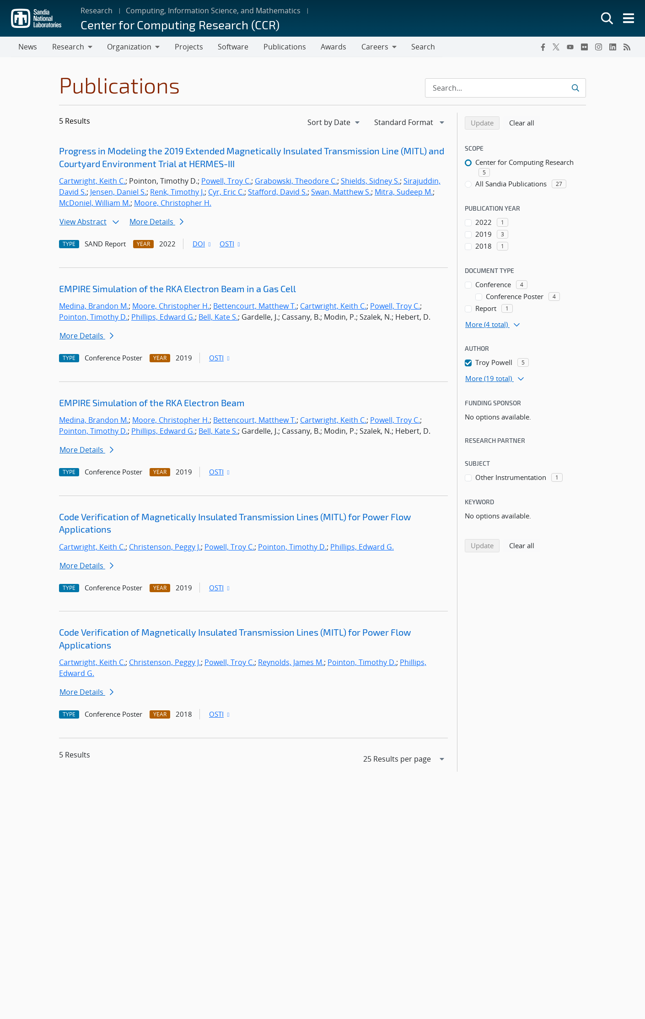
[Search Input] (505, 88)
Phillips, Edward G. (163, 317)
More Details (156, 222)
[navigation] (334, 123)
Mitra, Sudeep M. (404, 192)
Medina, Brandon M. (94, 306)
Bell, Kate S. (218, 317)
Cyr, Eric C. (226, 192)
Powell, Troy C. (226, 181)
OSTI (231, 244)
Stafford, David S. (277, 192)
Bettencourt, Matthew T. (254, 306)
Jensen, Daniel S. (118, 192)
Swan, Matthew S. (341, 192)
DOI (202, 244)
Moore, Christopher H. (172, 203)
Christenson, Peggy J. (165, 547)
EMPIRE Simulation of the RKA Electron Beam (152, 403)
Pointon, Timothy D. (93, 317)
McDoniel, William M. (94, 203)
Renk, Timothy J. (177, 192)
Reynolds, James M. (291, 663)
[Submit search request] (575, 88)
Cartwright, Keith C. (92, 181)
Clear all (524, 123)
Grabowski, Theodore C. (296, 181)
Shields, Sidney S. (370, 181)
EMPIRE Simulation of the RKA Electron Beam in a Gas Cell (177, 288)
